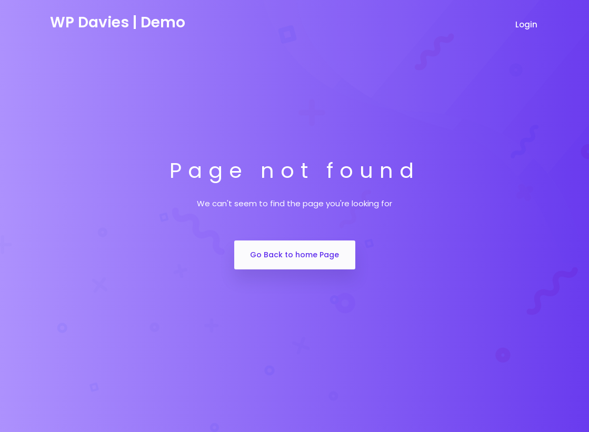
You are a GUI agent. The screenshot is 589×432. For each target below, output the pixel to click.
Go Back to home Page (294, 254)
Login (527, 24)
